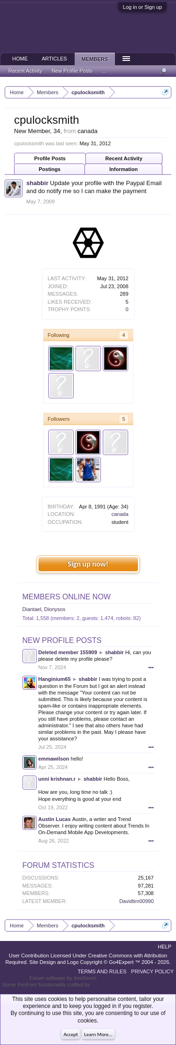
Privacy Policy (152, 971)
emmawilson (53, 758)
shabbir (37, 183)
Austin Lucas (54, 819)
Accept (70, 1034)
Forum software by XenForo (63, 978)
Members (95, 59)
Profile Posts (50, 158)
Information (123, 169)
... (104, 71)
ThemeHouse (106, 984)
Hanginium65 (54, 679)
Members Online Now (67, 597)
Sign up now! (88, 564)
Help (164, 946)
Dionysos (54, 609)
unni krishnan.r (57, 779)
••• (151, 667)
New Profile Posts (62, 640)
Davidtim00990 (136, 901)
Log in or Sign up (142, 7)
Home (20, 58)
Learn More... (98, 1034)
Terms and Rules (101, 971)
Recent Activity (123, 158)
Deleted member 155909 (67, 652)
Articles (54, 58)
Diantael (32, 609)
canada (119, 514)
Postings (50, 169)
